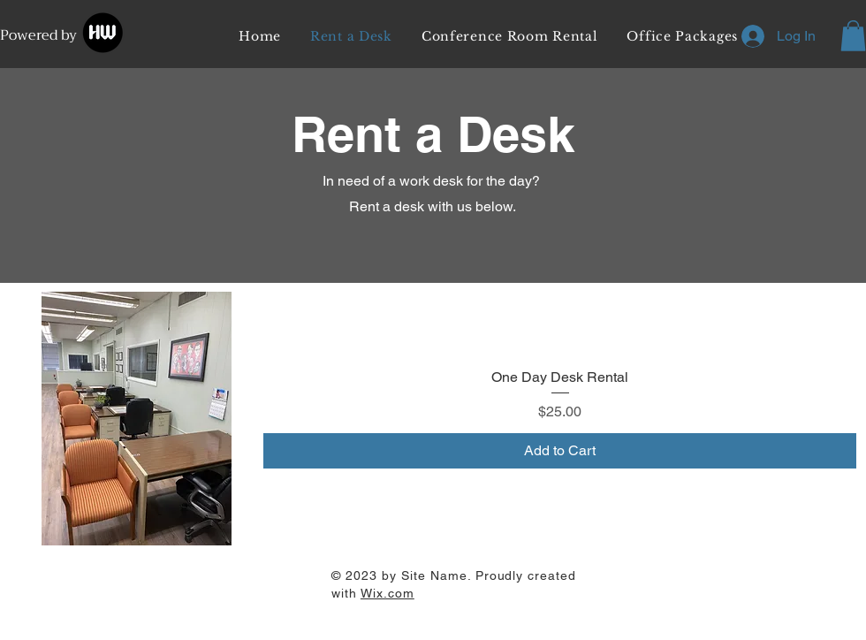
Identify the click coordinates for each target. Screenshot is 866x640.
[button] (853, 35)
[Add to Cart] (559, 451)
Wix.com (387, 593)
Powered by (40, 35)
